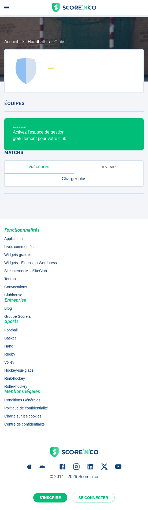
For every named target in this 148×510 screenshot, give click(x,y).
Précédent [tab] (39, 167)
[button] (74, 178)
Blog (8, 308)
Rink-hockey (14, 378)
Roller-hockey (15, 386)
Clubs (59, 41)
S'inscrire (50, 498)
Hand (8, 346)
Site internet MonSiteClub (25, 271)
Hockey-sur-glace (19, 370)
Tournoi (10, 279)
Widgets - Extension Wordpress (30, 263)
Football (11, 330)
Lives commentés (19, 247)
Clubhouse (13, 295)
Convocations (15, 287)
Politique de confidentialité (26, 408)
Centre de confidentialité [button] (24, 424)
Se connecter (93, 498)
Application (13, 238)
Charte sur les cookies (23, 416)
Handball (36, 41)
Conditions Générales (22, 400)
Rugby (9, 354)
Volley (9, 362)
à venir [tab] (109, 167)
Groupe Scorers (17, 316)
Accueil (11, 41)
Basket (10, 338)
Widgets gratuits (17, 255)
